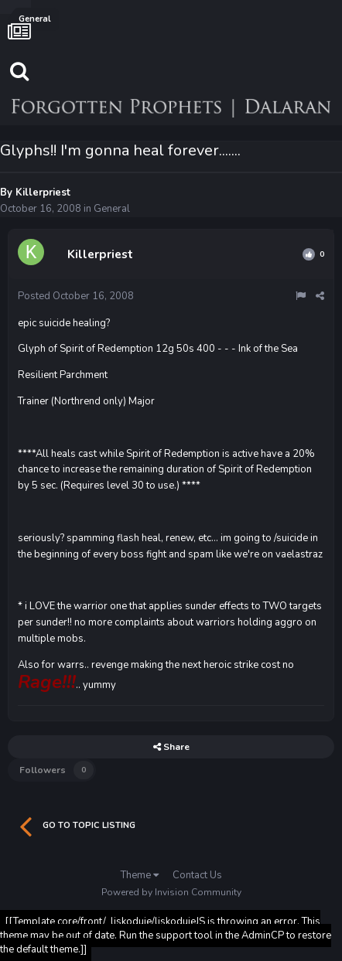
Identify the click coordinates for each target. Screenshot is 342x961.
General (112, 209)
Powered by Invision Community (171, 892)
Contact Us (197, 875)
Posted (76, 296)
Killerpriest (42, 192)
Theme (140, 875)
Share (171, 746)
